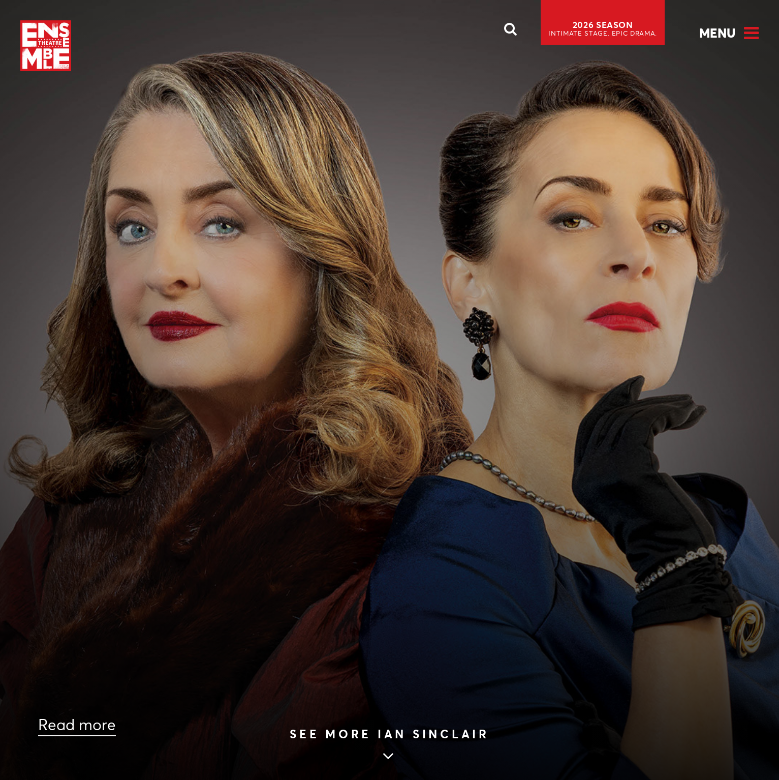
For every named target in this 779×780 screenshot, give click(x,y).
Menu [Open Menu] (717, 33)
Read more (77, 724)
